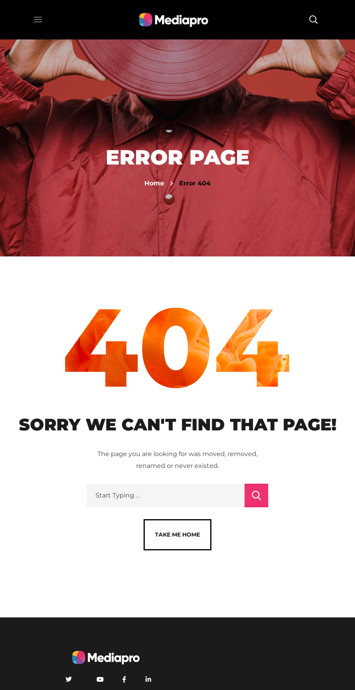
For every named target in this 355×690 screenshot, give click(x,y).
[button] (313, 20)
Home (154, 183)
